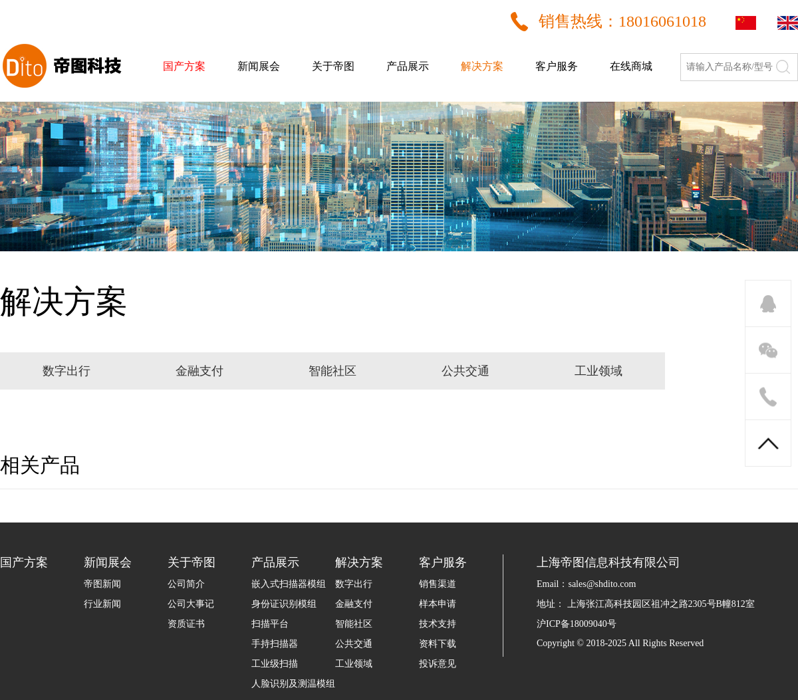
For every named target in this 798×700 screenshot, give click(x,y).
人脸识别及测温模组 (293, 684)
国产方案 (184, 66)
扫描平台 (270, 624)
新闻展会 (258, 66)
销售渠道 (437, 584)
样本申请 (437, 604)
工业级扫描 (274, 664)
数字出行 (353, 584)
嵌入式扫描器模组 (288, 584)
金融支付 (353, 604)
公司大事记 (191, 604)
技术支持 (437, 624)
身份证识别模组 (284, 604)
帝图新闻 (102, 584)
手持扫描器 (274, 644)
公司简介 (186, 584)
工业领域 (353, 664)
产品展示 (407, 66)
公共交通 (353, 644)
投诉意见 (437, 664)
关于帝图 (333, 66)
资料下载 (437, 644)
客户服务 (556, 66)
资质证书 (186, 624)
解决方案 (482, 66)
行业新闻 (102, 604)
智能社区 (353, 624)
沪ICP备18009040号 (576, 624)
